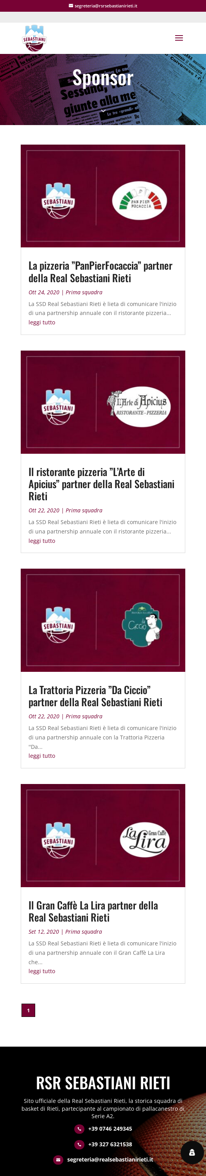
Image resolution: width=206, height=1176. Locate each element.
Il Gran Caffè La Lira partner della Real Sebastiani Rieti (93, 911)
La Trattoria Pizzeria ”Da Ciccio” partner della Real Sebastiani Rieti (95, 695)
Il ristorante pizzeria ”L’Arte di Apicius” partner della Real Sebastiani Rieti (101, 483)
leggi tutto (42, 322)
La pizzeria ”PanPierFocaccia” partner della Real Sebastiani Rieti (100, 271)
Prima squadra (84, 292)
